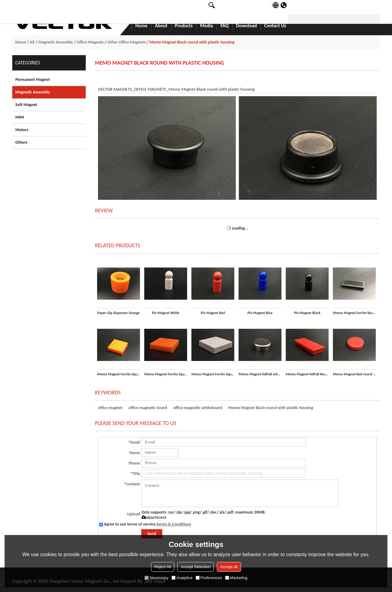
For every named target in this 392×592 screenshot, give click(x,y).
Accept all (228, 566)
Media (206, 26)
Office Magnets (90, 42)
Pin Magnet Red (213, 313)
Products (184, 26)
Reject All (162, 566)
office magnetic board (148, 407)
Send (151, 533)
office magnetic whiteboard (197, 407)
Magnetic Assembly (55, 42)
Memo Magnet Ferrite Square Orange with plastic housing (165, 374)
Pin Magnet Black (307, 313)
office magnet (110, 407)
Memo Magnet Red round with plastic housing (354, 374)
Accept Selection (195, 566)
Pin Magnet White (165, 313)
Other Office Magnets (126, 42)
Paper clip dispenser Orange (118, 313)
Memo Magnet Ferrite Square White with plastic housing (212, 374)
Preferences (209, 577)
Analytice (182, 577)
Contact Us (275, 26)
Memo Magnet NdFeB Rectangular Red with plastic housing (307, 374)
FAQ (225, 26)
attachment (153, 517)
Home (141, 26)
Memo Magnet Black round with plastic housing (270, 407)
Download (246, 26)
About (161, 26)
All (32, 42)
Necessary (156, 577)
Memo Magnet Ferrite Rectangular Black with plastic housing (354, 313)
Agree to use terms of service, (145, 524)
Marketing (236, 577)
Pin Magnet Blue (260, 313)
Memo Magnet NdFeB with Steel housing (260, 374)
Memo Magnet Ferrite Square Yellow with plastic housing (118, 374)
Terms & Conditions (173, 524)
